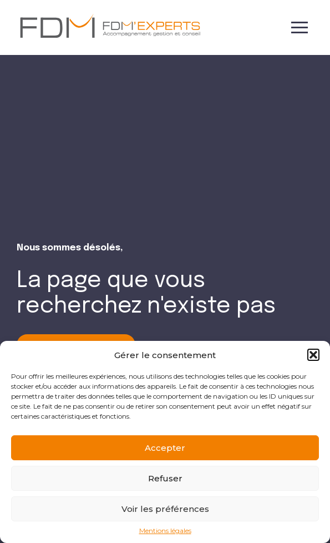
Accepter (165, 448)
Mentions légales (165, 531)
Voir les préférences (165, 509)
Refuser (165, 478)
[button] (313, 354)
